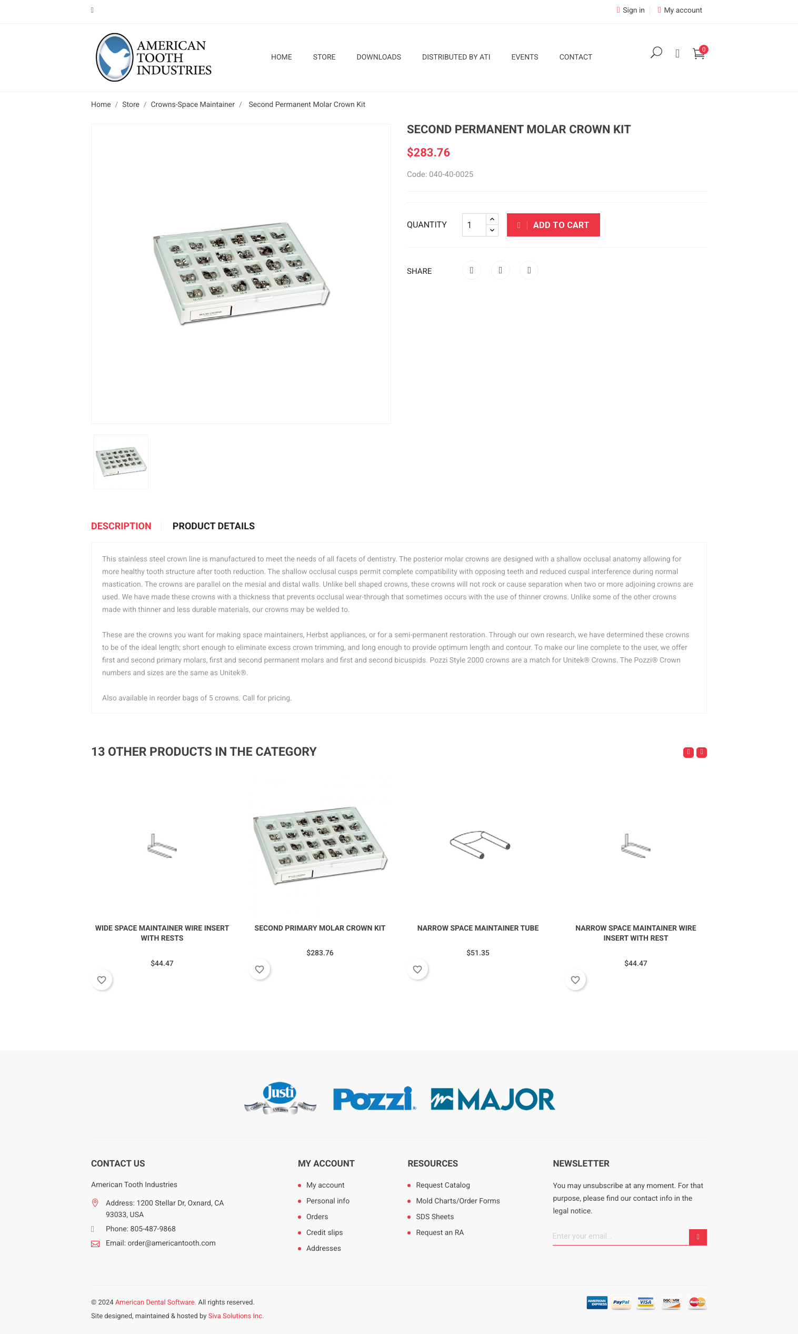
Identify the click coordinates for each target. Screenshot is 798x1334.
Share (471, 270)
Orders (317, 1217)
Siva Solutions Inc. (236, 1316)
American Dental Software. (155, 1303)
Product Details (214, 526)
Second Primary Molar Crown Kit (320, 928)
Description (121, 526)
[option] (121, 461)
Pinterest (529, 270)
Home (281, 57)
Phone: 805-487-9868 (141, 1229)
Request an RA (440, 1233)
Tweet (500, 270)
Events (524, 57)
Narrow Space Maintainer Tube (478, 928)
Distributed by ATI (456, 57)
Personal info (328, 1201)
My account (326, 1164)
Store (324, 57)
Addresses (323, 1248)
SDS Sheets (435, 1217)
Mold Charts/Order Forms (458, 1201)
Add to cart (553, 225)
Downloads (379, 57)
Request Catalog (443, 1185)
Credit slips (324, 1233)
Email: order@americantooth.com (161, 1243)
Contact (576, 57)
